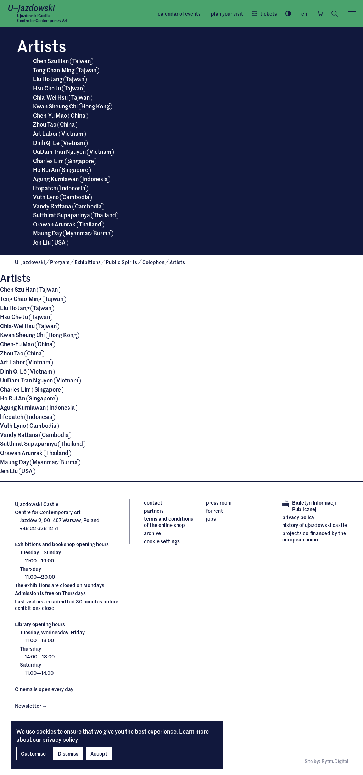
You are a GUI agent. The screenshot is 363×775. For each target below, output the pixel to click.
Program (60, 261)
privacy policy (60, 739)
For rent (214, 510)
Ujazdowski (30, 261)
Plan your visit (227, 13)
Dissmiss (68, 753)
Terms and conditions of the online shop (168, 521)
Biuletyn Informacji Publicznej (309, 505)
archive (152, 533)
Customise (33, 753)
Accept (98, 753)
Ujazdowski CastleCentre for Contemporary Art (42, 18)
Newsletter (31, 705)
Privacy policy (298, 517)
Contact (153, 502)
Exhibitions (88, 261)
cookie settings (162, 541)
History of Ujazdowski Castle (314, 525)
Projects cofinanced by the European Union (314, 536)
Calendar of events (179, 13)
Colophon (154, 261)
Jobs (211, 518)
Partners (154, 510)
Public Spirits (122, 261)
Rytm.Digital (335, 761)
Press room (218, 502)
